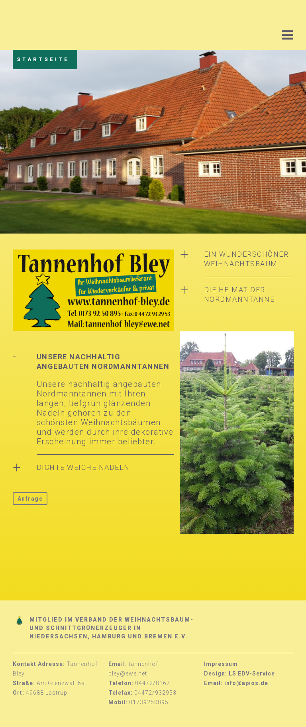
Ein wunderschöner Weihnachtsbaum (246, 259)
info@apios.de (246, 683)
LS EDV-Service (252, 673)
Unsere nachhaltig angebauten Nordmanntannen (103, 361)
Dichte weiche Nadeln (83, 467)
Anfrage (30, 498)
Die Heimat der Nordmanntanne (239, 294)
